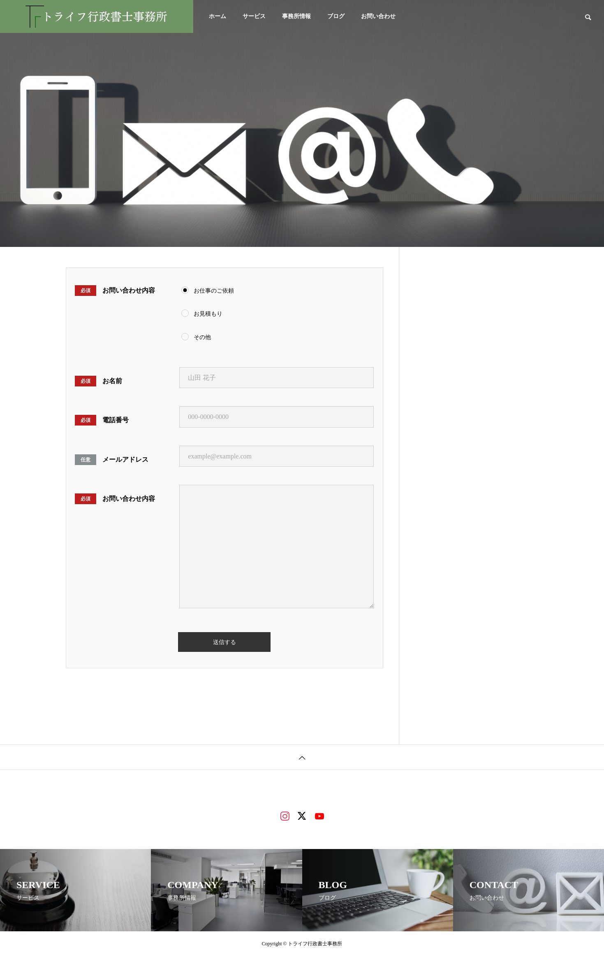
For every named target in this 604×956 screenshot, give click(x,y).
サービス (254, 16)
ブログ (336, 16)
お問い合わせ (378, 16)
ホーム (217, 16)
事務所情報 (296, 16)
